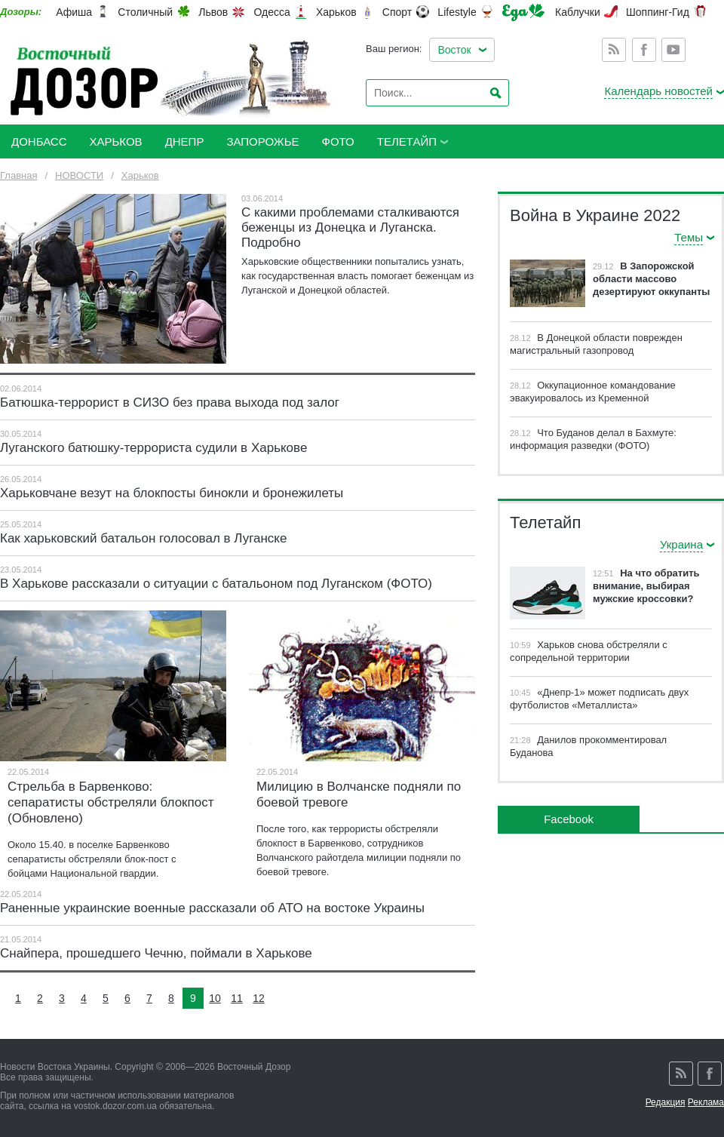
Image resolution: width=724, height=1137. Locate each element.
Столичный (145, 12)
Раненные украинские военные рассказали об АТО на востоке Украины (212, 908)
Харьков (336, 12)
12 (259, 998)
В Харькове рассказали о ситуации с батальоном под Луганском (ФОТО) (216, 583)
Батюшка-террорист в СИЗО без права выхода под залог (169, 402)
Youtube (673, 50)
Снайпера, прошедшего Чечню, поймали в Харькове (156, 953)
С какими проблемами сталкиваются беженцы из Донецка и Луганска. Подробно (350, 227)
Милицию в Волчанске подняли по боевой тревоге (358, 794)
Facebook (644, 50)
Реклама (706, 1102)
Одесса (271, 12)
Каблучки (577, 12)
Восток (454, 50)
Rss (614, 50)
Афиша (74, 12)
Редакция (666, 1102)
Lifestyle (456, 12)
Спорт (397, 12)
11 (237, 998)
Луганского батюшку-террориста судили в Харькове (153, 448)
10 (215, 998)
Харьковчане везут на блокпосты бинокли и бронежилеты (171, 493)
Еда (523, 12)
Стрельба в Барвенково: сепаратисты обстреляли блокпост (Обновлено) (110, 802)
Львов (213, 12)
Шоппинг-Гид (657, 12)
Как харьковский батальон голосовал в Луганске (143, 538)
